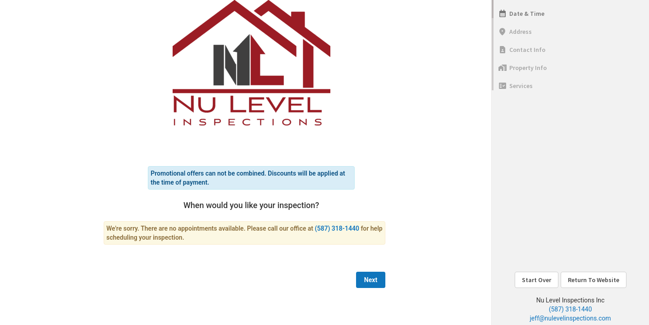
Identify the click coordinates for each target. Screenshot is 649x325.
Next (370, 279)
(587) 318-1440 (570, 309)
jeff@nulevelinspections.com (570, 318)
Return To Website (593, 280)
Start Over (536, 280)
